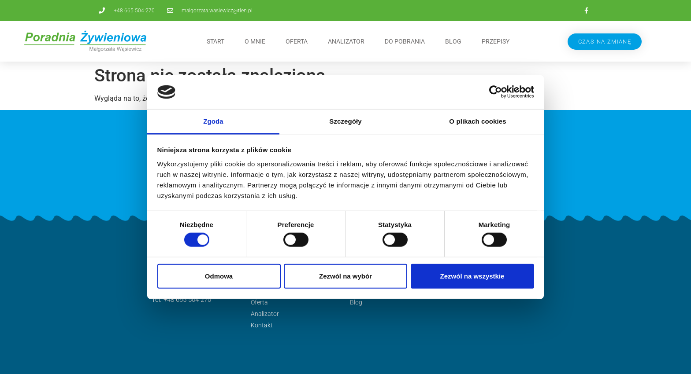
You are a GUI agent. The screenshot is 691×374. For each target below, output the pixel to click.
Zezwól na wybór (345, 275)
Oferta (297, 41)
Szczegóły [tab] (345, 121)
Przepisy (495, 41)
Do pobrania (405, 41)
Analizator (346, 41)
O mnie (255, 41)
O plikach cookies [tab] (477, 121)
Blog (453, 41)
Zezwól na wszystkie (472, 275)
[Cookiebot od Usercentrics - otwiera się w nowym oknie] (495, 92)
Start (215, 41)
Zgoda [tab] (213, 121)
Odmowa (219, 275)
